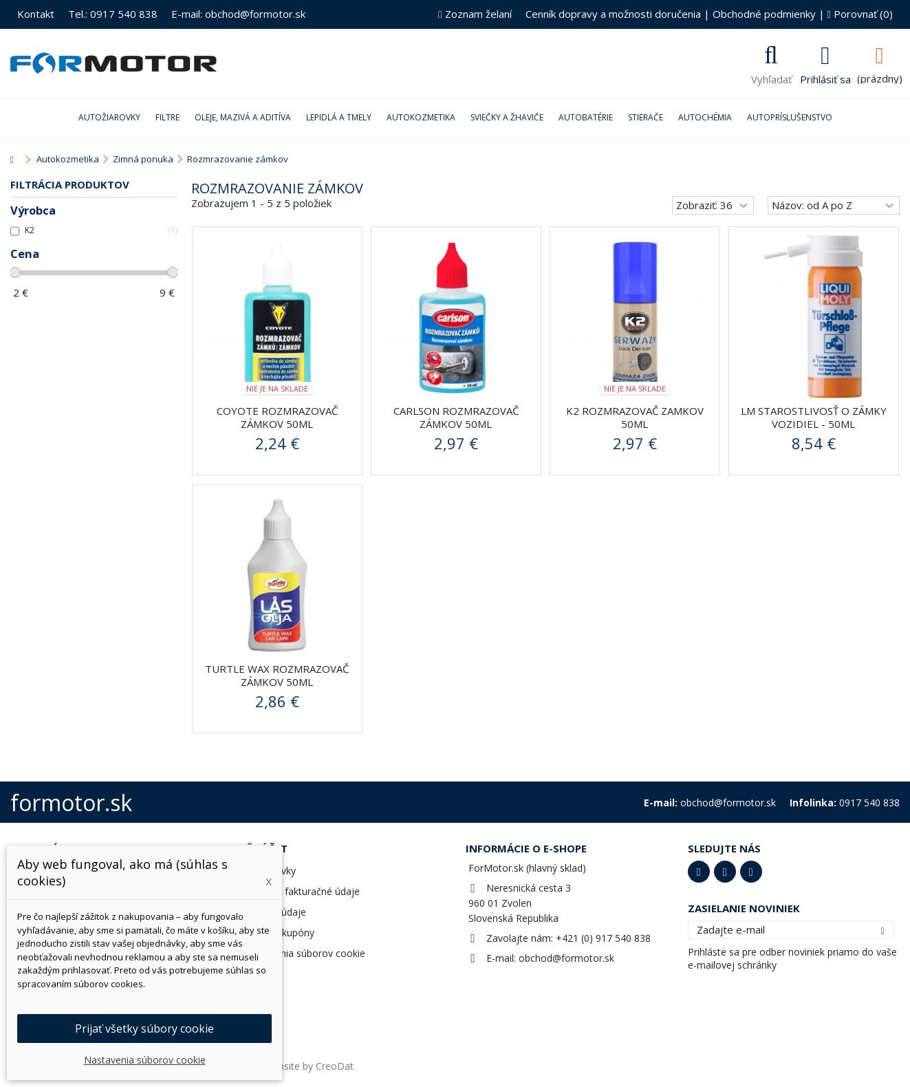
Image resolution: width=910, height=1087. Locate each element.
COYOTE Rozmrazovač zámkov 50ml (277, 417)
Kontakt (35, 14)
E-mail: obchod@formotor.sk (238, 14)
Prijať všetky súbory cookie (144, 1028)
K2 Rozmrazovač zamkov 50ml (635, 417)
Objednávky (269, 870)
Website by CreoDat (309, 1066)
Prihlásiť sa (825, 77)
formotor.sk (71, 802)
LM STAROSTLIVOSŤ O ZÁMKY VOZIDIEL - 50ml (814, 417)
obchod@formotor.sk (566, 958)
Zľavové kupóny (278, 932)
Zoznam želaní (474, 14)
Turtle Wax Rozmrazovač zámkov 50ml (277, 675)
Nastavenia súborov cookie (304, 953)
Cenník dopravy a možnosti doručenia (613, 14)
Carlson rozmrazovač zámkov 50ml (456, 417)
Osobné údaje (274, 911)
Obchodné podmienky (764, 14)
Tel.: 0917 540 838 (113, 14)
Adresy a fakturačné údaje (301, 891)
